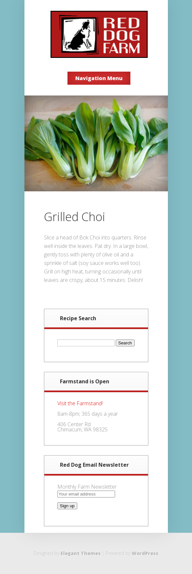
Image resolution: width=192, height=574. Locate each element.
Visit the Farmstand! (80, 403)
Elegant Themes (81, 553)
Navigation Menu (99, 78)
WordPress (145, 553)
